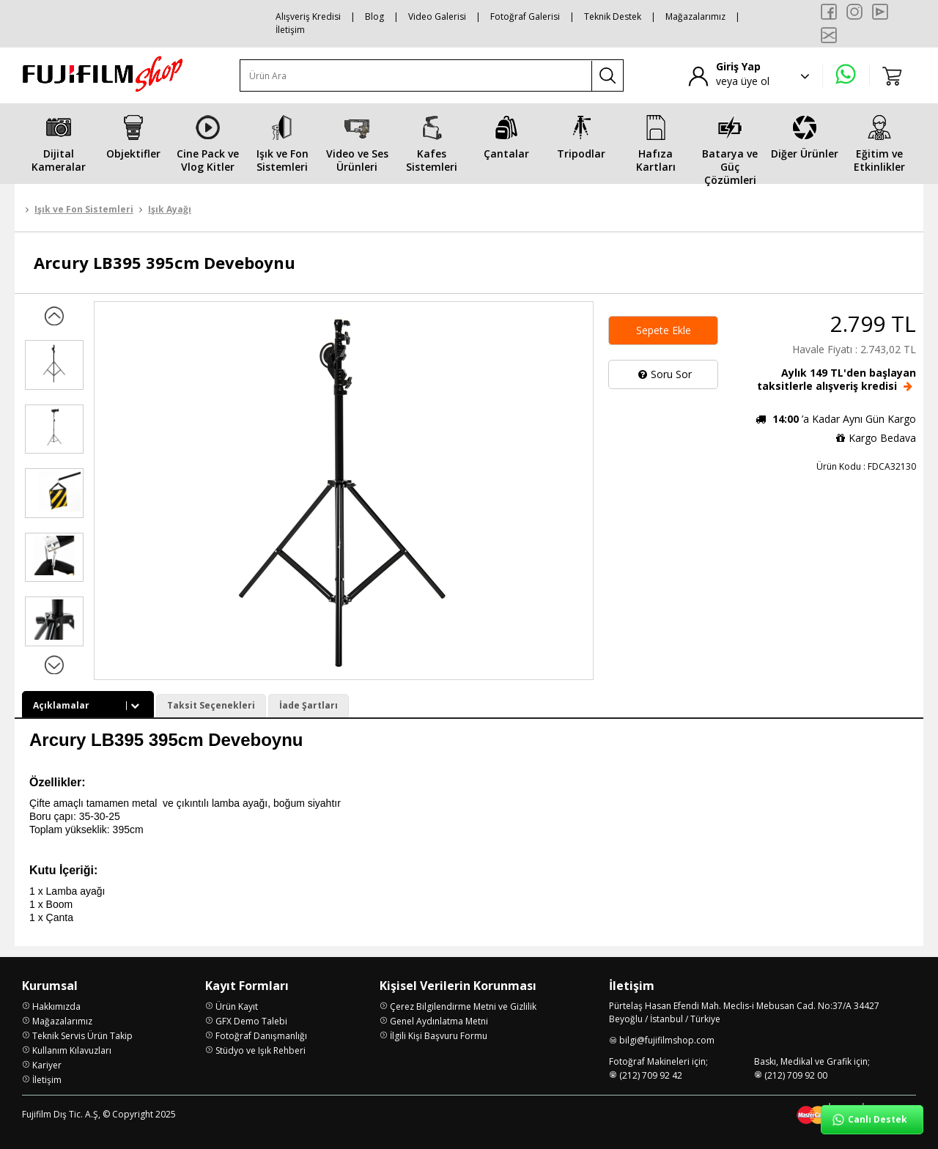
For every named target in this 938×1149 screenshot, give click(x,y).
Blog (374, 16)
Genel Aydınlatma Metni (439, 1021)
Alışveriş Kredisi (308, 16)
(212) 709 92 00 (795, 1075)
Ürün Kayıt (236, 1006)
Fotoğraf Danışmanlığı (261, 1036)
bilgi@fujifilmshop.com (666, 1040)
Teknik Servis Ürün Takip (82, 1036)
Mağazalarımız (695, 16)
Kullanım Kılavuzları (71, 1050)
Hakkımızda (56, 1006)
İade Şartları (308, 705)
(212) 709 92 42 (650, 1075)
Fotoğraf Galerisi (525, 16)
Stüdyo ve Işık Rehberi (260, 1050)
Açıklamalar (88, 705)
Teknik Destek (612, 16)
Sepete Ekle (663, 330)
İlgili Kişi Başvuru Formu (438, 1036)
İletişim (290, 29)
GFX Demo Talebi (251, 1021)
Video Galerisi (437, 16)
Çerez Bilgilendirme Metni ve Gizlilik (463, 1006)
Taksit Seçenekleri (211, 705)
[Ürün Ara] (416, 76)
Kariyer (47, 1065)
